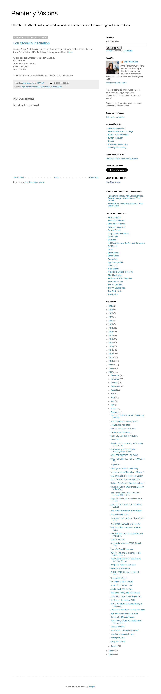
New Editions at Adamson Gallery (124, 421)
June (113, 397)
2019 (111, 328)
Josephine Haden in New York (123, 565)
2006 (111, 650)
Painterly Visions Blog (117, 147)
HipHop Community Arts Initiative (124, 613)
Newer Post (19, 177)
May (113, 401)
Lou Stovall (46, 87)
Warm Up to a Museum (120, 568)
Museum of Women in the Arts (120, 272)
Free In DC (112, 265)
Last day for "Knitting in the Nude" (124, 630)
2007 (111, 372)
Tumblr (111, 141)
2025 (111, 306)
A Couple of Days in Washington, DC (125, 596)
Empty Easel (113, 256)
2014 (111, 346)
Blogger (92, 686)
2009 (111, 365)
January (114, 646)
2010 (111, 361)
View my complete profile (116, 83)
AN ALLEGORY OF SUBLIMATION (125, 480)
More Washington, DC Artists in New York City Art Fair (125, 560)
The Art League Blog (116, 288)
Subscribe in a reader (115, 117)
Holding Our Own (117, 638)
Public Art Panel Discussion (121, 549)
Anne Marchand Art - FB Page (120, 131)
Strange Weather (117, 627)
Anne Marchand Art (113, 182)
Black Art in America (116, 224)
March (114, 408)
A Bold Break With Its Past (121, 589)
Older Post (93, 177)
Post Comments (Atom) (34, 182)
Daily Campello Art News (118, 233)
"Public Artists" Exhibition (120, 432)
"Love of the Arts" (117, 539)
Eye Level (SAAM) (115, 262)
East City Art (113, 253)
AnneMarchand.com (116, 128)
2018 (111, 332)
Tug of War (114, 465)
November (115, 379)
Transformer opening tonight (122, 634)
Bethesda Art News (116, 221)
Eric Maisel (112, 259)
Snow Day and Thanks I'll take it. (124, 436)
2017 (111, 335)
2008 (111, 368)
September (116, 386)
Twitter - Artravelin (115, 138)
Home (56, 177)
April (113, 405)
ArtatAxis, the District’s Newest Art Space (127, 610)
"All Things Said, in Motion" (121, 582)
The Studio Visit (114, 291)
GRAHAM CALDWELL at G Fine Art (125, 524)
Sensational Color (115, 281)
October (114, 383)
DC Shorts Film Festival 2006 (122, 600)
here (70, 52)
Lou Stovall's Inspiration (31, 43)
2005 (111, 654)
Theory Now (113, 294)
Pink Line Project (115, 275)
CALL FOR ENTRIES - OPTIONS (124, 455)
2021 (111, 321)
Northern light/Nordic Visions (122, 617)
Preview (109, 51)
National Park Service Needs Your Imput (127, 483)
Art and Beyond (114, 217)
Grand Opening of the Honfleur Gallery (126, 476)
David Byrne (113, 237)
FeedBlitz (128, 51)
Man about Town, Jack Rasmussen (125, 593)
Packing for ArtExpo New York (122, 429)
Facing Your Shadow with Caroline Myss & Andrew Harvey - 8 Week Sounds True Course (125, 198)
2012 (111, 354)
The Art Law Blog (115, 285)
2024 (111, 310)
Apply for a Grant (117, 641)
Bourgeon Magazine (116, 227)
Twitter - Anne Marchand (118, 135)
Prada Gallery (56, 87)
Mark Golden (113, 269)
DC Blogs (112, 240)
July (113, 394)
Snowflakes (115, 440)
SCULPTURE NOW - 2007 (121, 585)
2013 (111, 350)
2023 (111, 313)
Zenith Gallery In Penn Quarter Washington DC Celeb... (123, 450)
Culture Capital (114, 230)
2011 (111, 357)
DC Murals (112, 246)
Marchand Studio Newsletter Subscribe (122, 159)
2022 (111, 317)
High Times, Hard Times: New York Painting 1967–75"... (124, 494)
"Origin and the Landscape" (30, 87)
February (115, 412)
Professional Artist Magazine (120, 278)
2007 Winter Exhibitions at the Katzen (126, 511)
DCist (110, 249)
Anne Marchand (131, 62)
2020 (111, 324)
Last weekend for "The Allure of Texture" (127, 472)
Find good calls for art (119, 514)
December (115, 375)
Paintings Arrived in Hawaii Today (124, 468)
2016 (111, 339)
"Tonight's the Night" (118, 578)
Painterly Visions (34, 13)
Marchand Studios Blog (118, 144)
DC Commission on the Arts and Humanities (126, 243)
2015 (111, 343)
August (114, 390)
